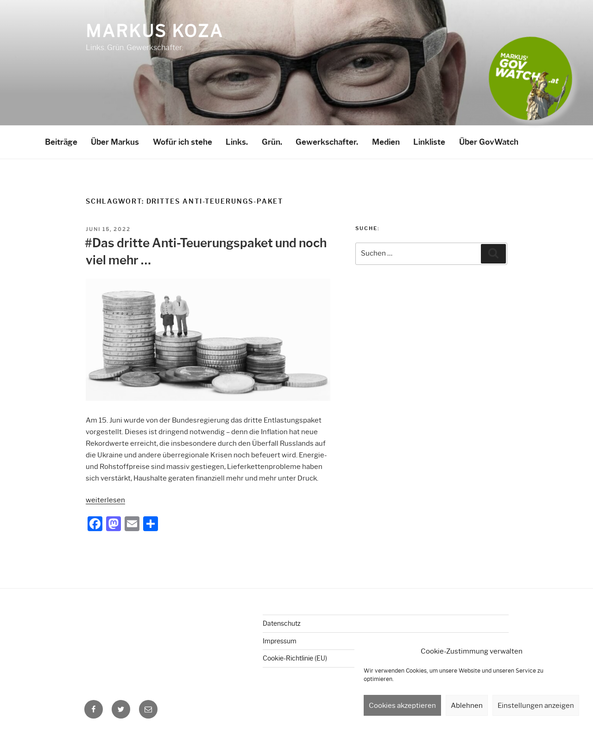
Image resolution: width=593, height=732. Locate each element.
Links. (237, 142)
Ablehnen (467, 705)
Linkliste (429, 142)
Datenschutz (282, 623)
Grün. (272, 142)
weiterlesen (105, 500)
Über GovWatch (488, 142)
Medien (386, 142)
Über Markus (115, 142)
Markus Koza (154, 31)
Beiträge (61, 142)
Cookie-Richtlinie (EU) (295, 658)
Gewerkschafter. (327, 142)
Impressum (279, 641)
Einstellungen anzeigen (536, 705)
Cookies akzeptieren (402, 705)
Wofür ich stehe (182, 142)
